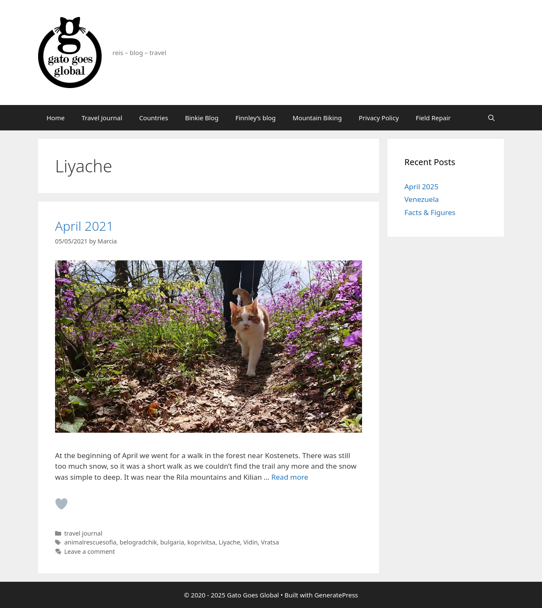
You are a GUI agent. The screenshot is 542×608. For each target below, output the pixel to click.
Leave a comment (89, 551)
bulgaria (172, 542)
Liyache (229, 542)
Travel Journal (102, 117)
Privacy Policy (379, 117)
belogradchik (138, 542)
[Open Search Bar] (491, 117)
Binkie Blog (201, 117)
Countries (153, 117)
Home (56, 117)
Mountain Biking (317, 117)
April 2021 (84, 226)
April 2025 (421, 186)
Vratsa (270, 542)
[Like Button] (61, 503)
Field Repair (433, 117)
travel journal (83, 533)
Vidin (250, 542)
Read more (289, 477)
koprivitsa (201, 542)
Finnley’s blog (255, 117)
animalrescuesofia (90, 542)
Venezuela (421, 199)
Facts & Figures (430, 212)
